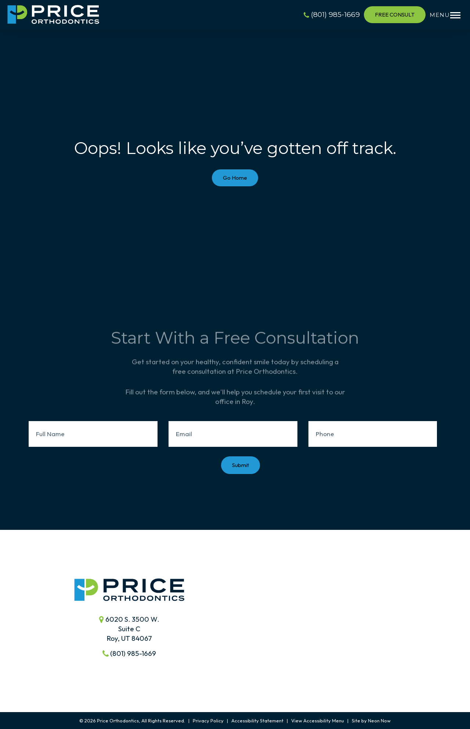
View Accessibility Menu (317, 720)
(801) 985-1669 (332, 14)
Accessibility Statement (257, 720)
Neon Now (379, 720)
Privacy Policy (208, 720)
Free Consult (395, 14)
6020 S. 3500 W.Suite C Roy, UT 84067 (129, 629)
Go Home (235, 177)
